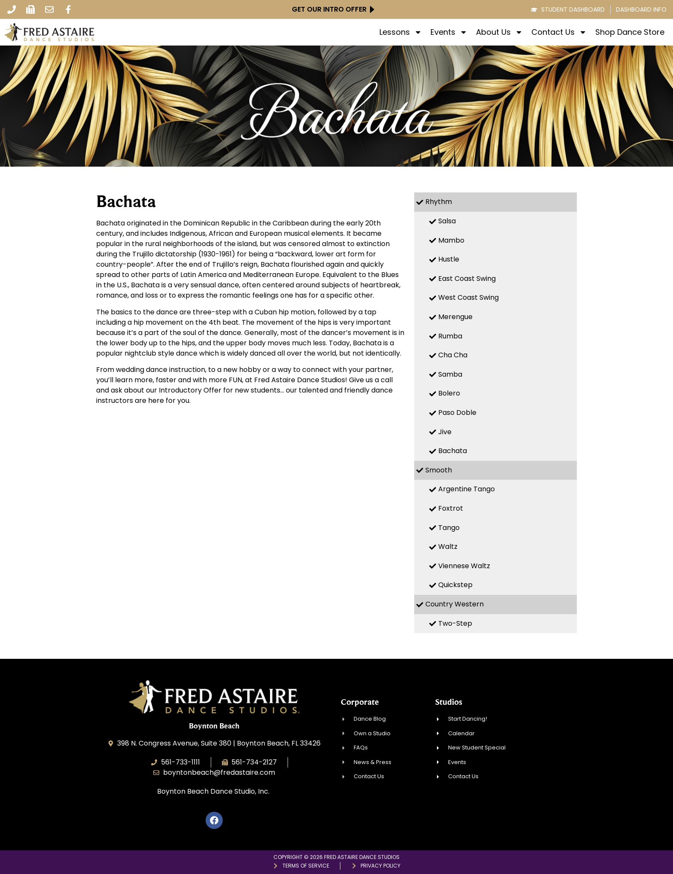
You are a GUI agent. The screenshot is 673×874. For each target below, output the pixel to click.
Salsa (447, 221)
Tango (449, 528)
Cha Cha (452, 355)
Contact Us (559, 32)
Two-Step (455, 623)
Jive (445, 432)
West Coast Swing (468, 297)
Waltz (448, 546)
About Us (499, 32)
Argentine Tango (466, 489)
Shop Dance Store (629, 32)
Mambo (451, 240)
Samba (450, 374)
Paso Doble (457, 412)
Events (448, 32)
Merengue (455, 317)
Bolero (449, 393)
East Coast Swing (467, 278)
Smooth (438, 470)
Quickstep (455, 585)
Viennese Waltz (464, 566)
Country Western (454, 604)
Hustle (448, 259)
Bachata (452, 451)
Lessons (400, 32)
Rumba (450, 336)
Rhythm (438, 202)
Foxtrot (450, 508)
